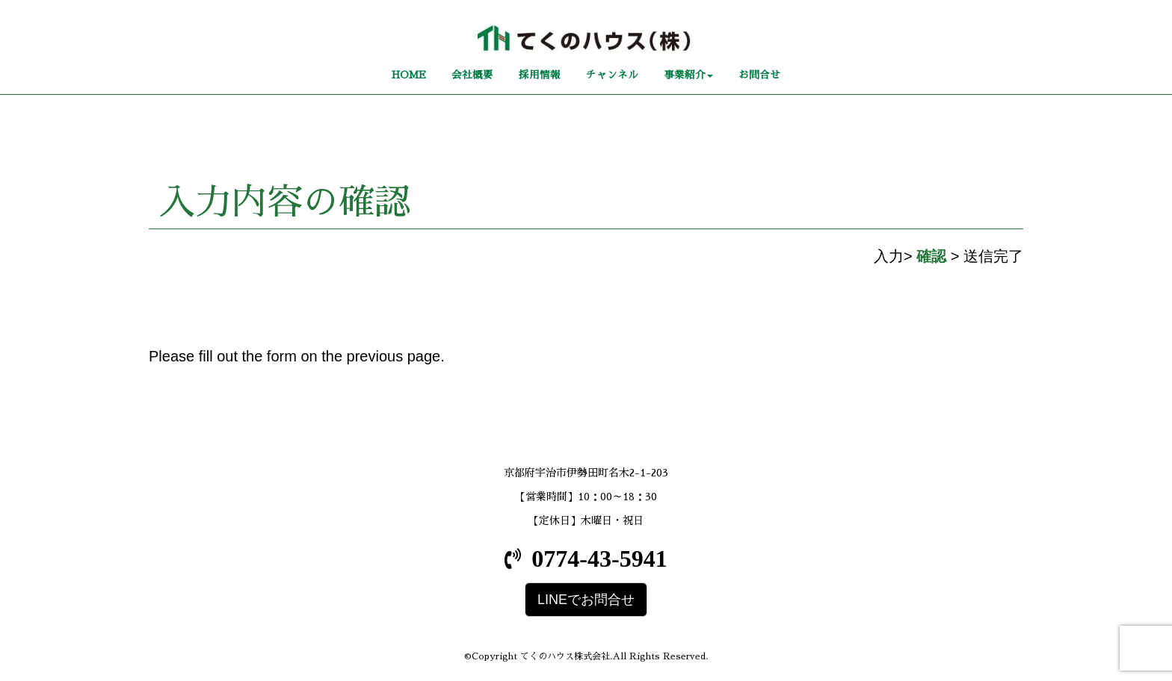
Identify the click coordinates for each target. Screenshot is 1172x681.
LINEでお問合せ (586, 599)
